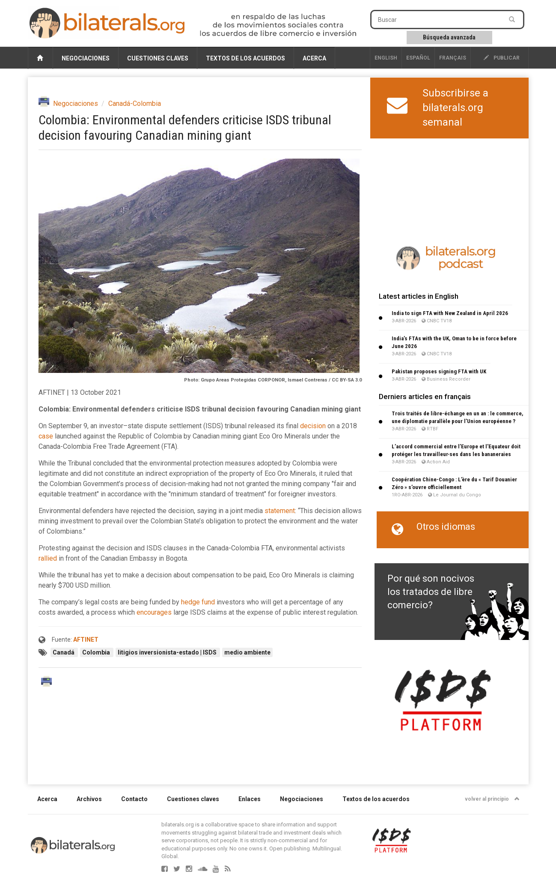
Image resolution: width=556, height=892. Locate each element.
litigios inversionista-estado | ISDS (168, 652)
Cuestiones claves (157, 58)
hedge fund (198, 602)
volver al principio (492, 799)
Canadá (64, 652)
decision (313, 426)
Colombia (96, 652)
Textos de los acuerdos (245, 58)
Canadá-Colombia (134, 103)
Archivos (89, 799)
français (452, 58)
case (46, 436)
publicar (502, 58)
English (386, 58)
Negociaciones (86, 58)
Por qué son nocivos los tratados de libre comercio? (430, 592)
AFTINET (85, 639)
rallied (48, 558)
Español (418, 58)
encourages (154, 612)
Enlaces (249, 799)
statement (280, 511)
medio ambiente (247, 652)
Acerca (314, 58)
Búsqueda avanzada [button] (449, 37)
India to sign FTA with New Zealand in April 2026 (450, 313)
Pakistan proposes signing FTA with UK (439, 371)
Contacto (134, 799)
